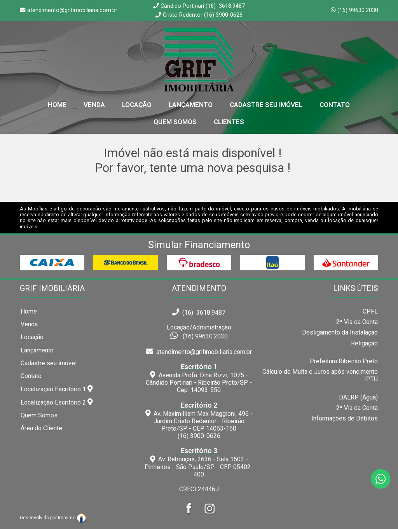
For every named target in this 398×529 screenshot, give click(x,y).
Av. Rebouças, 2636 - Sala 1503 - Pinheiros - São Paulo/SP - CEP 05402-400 (199, 462)
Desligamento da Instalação (340, 332)
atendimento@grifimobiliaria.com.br (199, 352)
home (57, 105)
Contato (334, 105)
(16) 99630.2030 (357, 10)
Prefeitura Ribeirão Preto (344, 361)
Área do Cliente (41, 428)
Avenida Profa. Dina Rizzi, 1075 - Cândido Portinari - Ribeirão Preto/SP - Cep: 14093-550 (199, 378)
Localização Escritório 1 (57, 389)
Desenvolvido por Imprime (53, 517)
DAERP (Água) (358, 397)
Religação (364, 343)
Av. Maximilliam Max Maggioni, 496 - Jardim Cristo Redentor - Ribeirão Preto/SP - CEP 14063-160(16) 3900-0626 (199, 420)
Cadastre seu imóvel (49, 363)
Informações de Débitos (344, 418)
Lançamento (191, 105)
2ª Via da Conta (357, 322)
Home (29, 311)
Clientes (229, 122)
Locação (137, 105)
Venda (94, 105)
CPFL (370, 311)
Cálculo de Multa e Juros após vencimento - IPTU (320, 375)
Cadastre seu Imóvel (266, 105)
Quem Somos (175, 122)
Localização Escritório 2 (57, 402)
